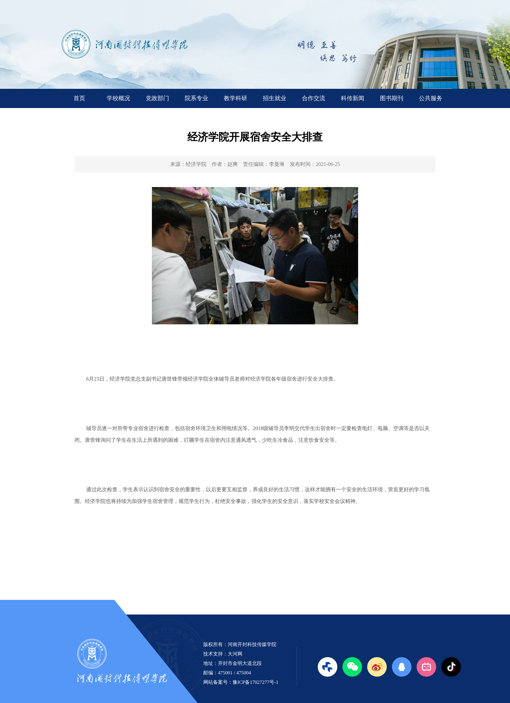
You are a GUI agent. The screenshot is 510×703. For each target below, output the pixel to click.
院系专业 (196, 98)
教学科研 (235, 98)
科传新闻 (352, 98)
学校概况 (118, 98)
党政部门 (157, 98)
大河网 (235, 653)
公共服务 (430, 98)
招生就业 (274, 98)
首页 (79, 98)
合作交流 (313, 98)
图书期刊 (391, 98)
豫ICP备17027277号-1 (255, 682)
